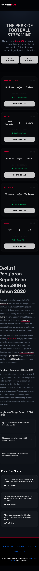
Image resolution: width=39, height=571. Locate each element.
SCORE (9, 4)
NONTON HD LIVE (19, 107)
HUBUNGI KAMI (19, 547)
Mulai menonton (10, 63)
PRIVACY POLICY (19, 551)
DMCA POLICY (31, 547)
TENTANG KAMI (8, 547)
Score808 (19, 44)
